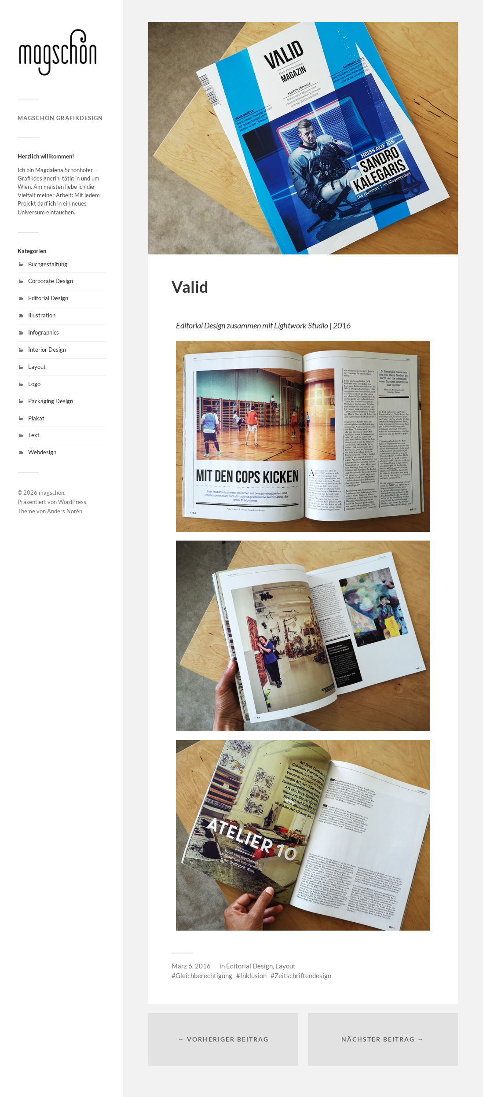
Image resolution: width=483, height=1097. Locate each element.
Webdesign (42, 452)
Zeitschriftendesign (302, 975)
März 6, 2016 (191, 966)
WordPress (72, 501)
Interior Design (47, 349)
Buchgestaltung (47, 264)
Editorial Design (48, 298)
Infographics (43, 332)
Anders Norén (64, 511)
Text (34, 434)
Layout (37, 366)
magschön (51, 492)
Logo (34, 383)
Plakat (36, 418)
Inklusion (253, 975)
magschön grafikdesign (60, 117)
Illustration (41, 315)
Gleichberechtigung (204, 975)
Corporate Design (50, 280)
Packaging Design (50, 401)
